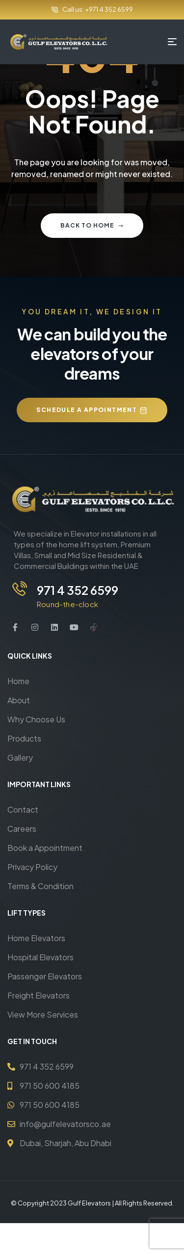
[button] (92, 410)
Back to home (92, 225)
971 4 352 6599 (77, 590)
